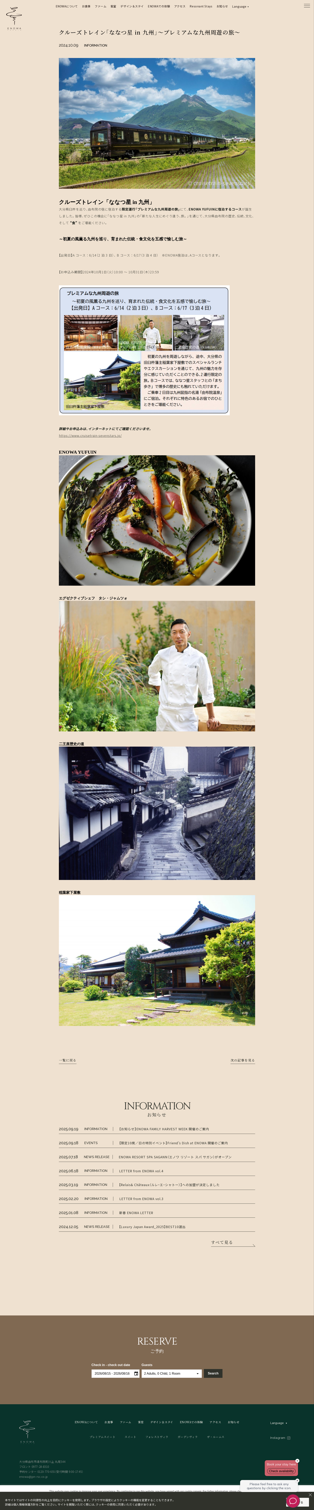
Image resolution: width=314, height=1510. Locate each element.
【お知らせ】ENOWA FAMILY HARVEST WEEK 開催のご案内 (164, 1129)
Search (213, 1373)
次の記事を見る (242, 1060)
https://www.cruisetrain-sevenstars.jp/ (90, 435)
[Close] (310, 1495)
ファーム (100, 6)
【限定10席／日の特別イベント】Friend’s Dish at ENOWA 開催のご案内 (173, 1142)
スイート (130, 1437)
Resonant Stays (201, 6)
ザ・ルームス (215, 1437)
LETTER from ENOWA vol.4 (141, 1170)
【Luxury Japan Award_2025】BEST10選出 (152, 1226)
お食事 (86, 6)
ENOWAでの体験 (159, 6)
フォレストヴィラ (156, 1437)
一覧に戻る (67, 1060)
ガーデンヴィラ (188, 1437)
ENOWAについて (67, 6)
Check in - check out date (111, 1365)
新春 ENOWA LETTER (136, 1212)
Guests (147, 1365)
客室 (113, 6)
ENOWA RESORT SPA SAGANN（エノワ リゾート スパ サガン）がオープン (175, 1156)
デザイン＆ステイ (132, 6)
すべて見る (222, 1244)
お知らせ (222, 6)
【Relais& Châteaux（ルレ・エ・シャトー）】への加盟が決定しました (169, 1184)
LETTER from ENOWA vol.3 (141, 1198)
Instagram (277, 1438)
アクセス (180, 6)
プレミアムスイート (102, 1437)
